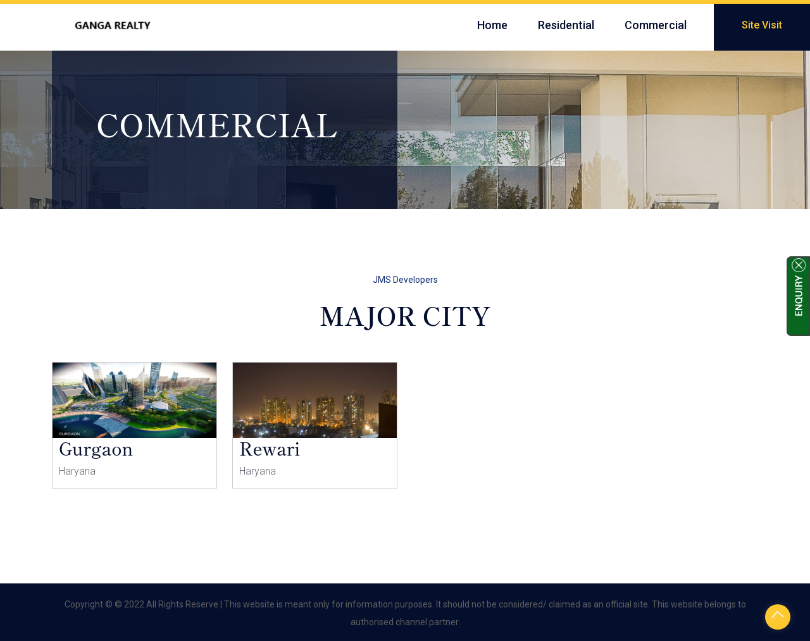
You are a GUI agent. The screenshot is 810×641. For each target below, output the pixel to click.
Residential (566, 25)
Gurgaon (96, 448)
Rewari (269, 448)
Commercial (656, 25)
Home (492, 25)
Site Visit (762, 25)
